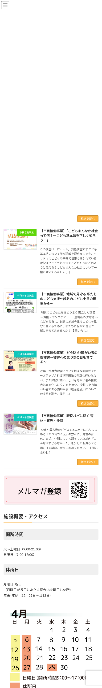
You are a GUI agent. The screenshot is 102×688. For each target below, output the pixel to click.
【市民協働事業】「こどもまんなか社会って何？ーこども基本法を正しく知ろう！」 (69, 235)
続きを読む (88, 218)
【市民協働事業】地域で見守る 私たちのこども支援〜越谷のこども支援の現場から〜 (68, 298)
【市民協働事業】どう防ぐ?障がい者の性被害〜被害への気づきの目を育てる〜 (69, 357)
